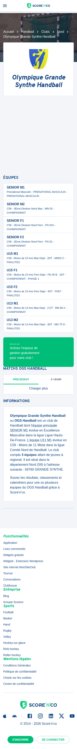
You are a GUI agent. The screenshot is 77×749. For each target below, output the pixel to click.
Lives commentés (14, 548)
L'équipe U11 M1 (39, 440)
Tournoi (8, 573)
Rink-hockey (11, 649)
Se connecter (53, 739)
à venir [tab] (56, 379)
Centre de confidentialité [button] (18, 683)
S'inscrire (20, 739)
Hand (6, 624)
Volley (7, 636)
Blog (6, 596)
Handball (27, 31)
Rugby (7, 630)
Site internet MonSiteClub (19, 567)
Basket (7, 618)
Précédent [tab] (21, 379)
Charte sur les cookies (17, 677)
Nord (60, 31)
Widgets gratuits (13, 555)
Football (8, 612)
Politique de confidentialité (19, 671)
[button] (38, 388)
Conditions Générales (17, 665)
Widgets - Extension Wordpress (23, 561)
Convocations (12, 579)
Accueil (8, 31)
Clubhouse (10, 585)
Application (10, 542)
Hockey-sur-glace (14, 642)
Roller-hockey (12, 655)
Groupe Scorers (13, 602)
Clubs (45, 31)
